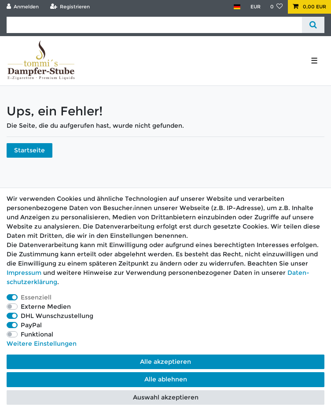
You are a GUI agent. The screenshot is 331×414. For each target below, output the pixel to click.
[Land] (237, 7)
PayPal (31, 325)
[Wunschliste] (276, 7)
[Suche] (313, 25)
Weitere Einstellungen (42, 343)
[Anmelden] (23, 7)
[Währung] (255, 7)
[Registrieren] (70, 7)
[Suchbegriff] (154, 25)
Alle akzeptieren (165, 362)
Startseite (29, 150)
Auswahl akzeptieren (166, 397)
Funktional (37, 334)
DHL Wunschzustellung (57, 316)
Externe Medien (46, 306)
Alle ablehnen (165, 379)
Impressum (24, 273)
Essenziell (36, 297)
